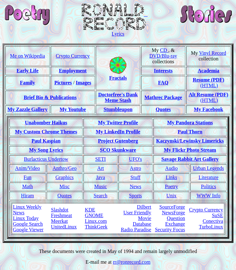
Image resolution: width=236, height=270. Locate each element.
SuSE (217, 215)
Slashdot (59, 209)
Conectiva (213, 221)
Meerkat (59, 221)
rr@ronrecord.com (131, 262)
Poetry (171, 186)
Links (171, 177)
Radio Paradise (136, 229)
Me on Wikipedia (27, 56)
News (135, 186)
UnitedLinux (64, 226)
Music (100, 186)
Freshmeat (61, 215)
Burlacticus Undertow (46, 159)
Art (100, 168)
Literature (208, 177)
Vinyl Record (212, 53)
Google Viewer (28, 229)
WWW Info (209, 195)
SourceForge (172, 207)
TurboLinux (211, 226)
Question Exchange (175, 221)
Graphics (64, 177)
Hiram (27, 195)
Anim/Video (27, 168)
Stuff (135, 177)
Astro (135, 168)
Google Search (28, 224)
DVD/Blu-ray (163, 56)
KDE (90, 209)
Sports (135, 195)
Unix (171, 195)
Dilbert (144, 207)
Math (27, 186)
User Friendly (137, 212)
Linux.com (96, 221)
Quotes (64, 195)
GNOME (94, 215)
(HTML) (209, 85)
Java (100, 177)
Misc (65, 186)
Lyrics (118, 34)
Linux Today (26, 218)
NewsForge (173, 212)
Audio (171, 168)
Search (100, 195)
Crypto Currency (73, 56)
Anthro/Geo (65, 168)
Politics (208, 186)
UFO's (135, 159)
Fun (28, 177)
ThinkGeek (96, 226)
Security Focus (170, 229)
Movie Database (142, 221)
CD (164, 50)
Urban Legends (208, 168)
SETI (100, 159)
